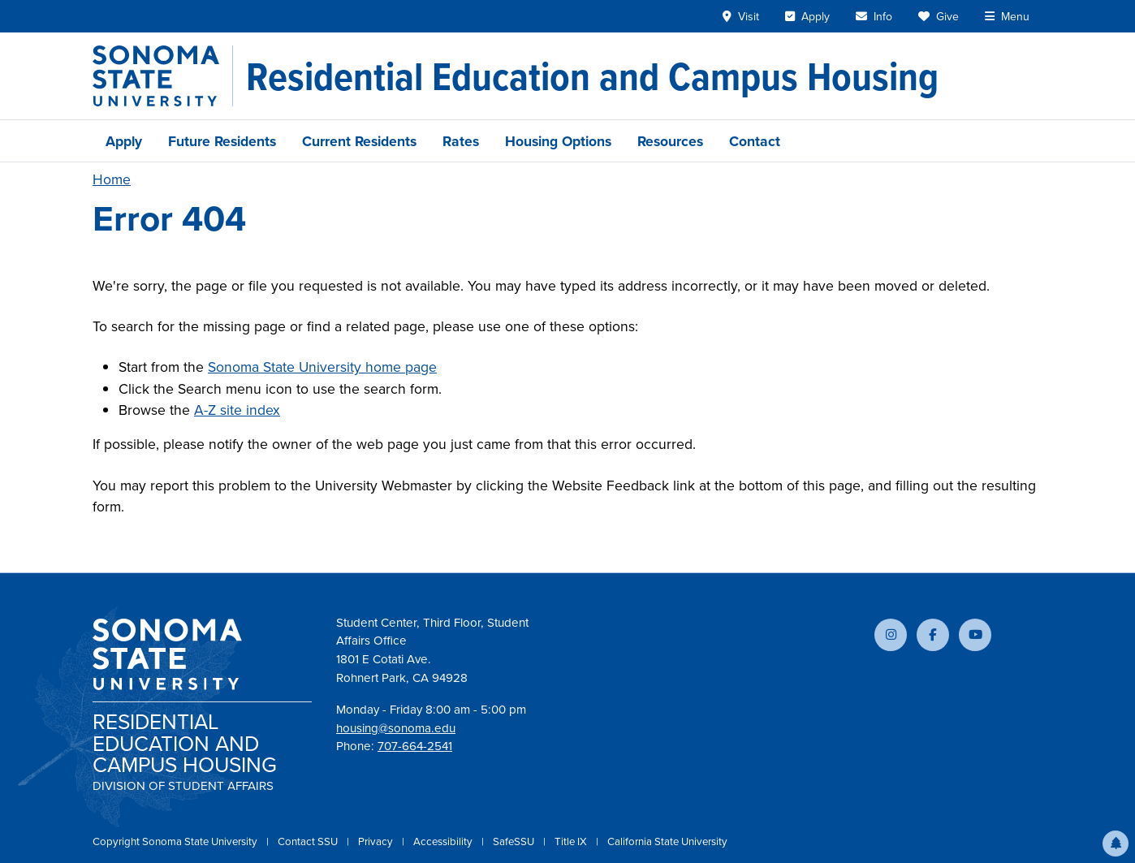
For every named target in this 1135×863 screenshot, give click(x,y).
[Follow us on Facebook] (933, 635)
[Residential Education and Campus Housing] (592, 76)
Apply (124, 141)
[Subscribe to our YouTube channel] (975, 635)
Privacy (376, 841)
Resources (670, 141)
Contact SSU (309, 841)
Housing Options (558, 141)
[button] (1116, 844)
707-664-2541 (415, 746)
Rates (460, 141)
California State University (667, 841)
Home (112, 179)
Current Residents (359, 141)
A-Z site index (237, 410)
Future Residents (222, 141)
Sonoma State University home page (322, 367)
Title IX (572, 841)
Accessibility (444, 841)
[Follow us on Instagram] (890, 635)
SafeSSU (515, 841)
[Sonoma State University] (163, 75)
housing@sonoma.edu (395, 728)
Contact (754, 141)
